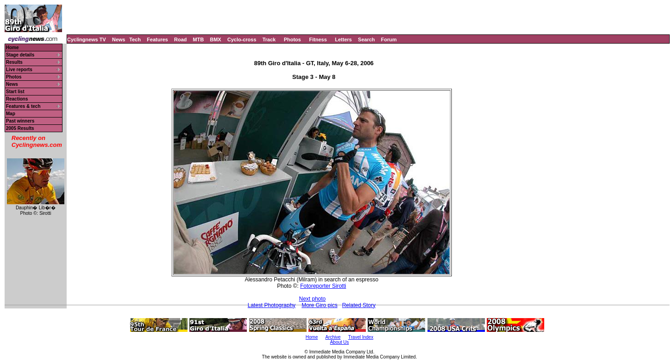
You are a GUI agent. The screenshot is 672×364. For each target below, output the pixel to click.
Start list (15, 91)
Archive (333, 337)
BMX (215, 39)
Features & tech (23, 106)
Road (180, 39)
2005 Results (20, 128)
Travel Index (361, 337)
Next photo (312, 299)
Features (157, 39)
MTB (198, 39)
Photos (292, 39)
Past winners (20, 120)
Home (12, 47)
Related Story (359, 305)
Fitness (318, 39)
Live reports (19, 69)
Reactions (17, 98)
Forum (389, 39)
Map (10, 113)
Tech (135, 39)
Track (269, 39)
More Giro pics (319, 305)
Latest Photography (272, 305)
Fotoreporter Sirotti (323, 286)
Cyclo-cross (242, 39)
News (118, 39)
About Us (339, 342)
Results (14, 62)
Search (366, 39)
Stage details (20, 54)
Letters (343, 39)
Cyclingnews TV (86, 39)
